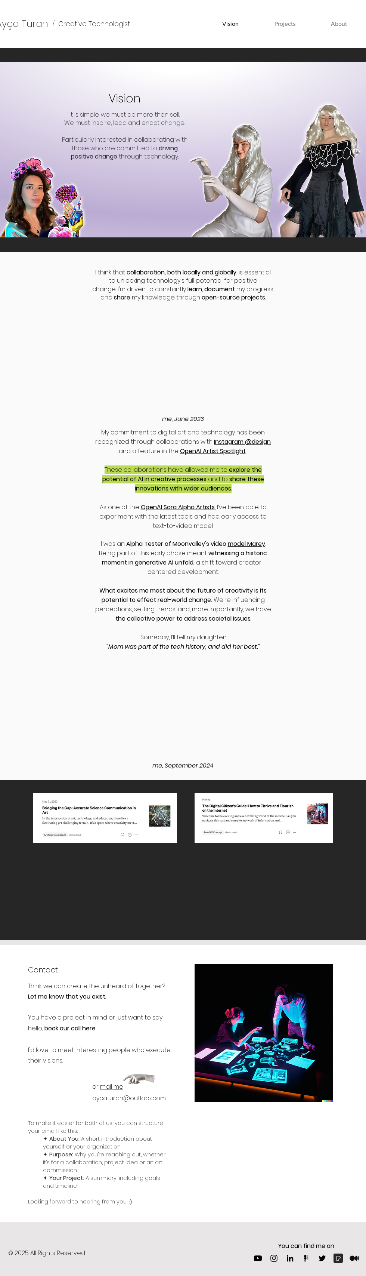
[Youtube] (258, 1258)
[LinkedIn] (290, 1258)
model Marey (246, 543)
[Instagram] (274, 1258)
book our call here (70, 1028)
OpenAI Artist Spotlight (213, 451)
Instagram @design (242, 441)
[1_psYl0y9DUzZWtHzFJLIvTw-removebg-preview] (354, 1258)
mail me (111, 1086)
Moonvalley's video (200, 543)
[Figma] (306, 1258)
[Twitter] (322, 1258)
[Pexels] (338, 1258)
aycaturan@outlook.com (129, 1098)
